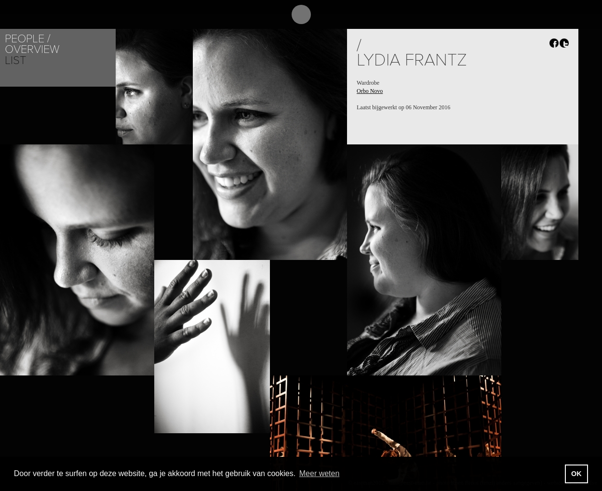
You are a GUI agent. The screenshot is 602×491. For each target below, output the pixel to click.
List (15, 60)
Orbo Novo (370, 91)
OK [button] (576, 474)
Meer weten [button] (319, 473)
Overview (32, 49)
